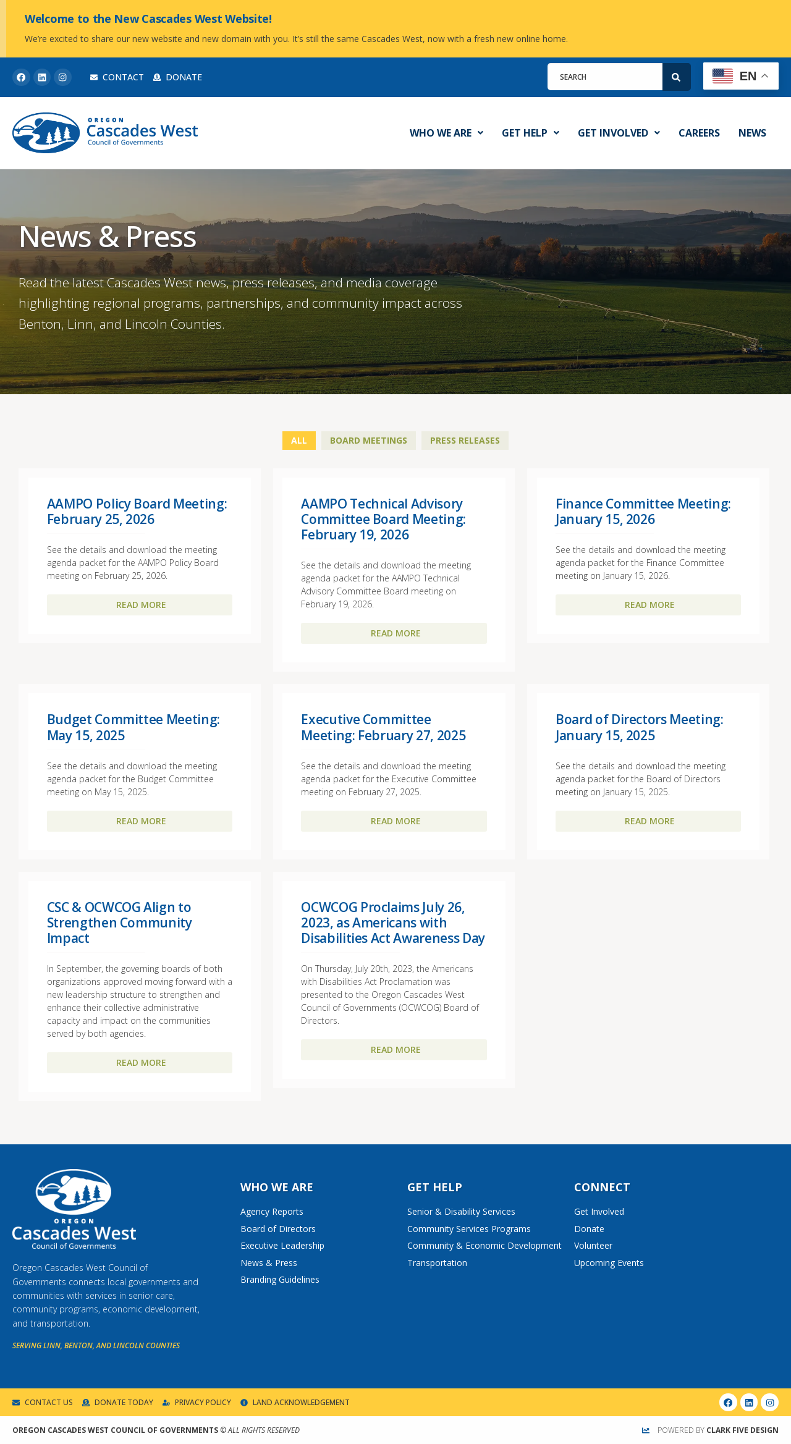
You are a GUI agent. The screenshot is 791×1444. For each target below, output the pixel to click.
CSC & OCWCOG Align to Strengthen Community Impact (119, 922)
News (752, 133)
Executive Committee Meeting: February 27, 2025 (383, 727)
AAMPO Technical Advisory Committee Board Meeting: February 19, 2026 (383, 519)
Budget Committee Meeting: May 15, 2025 (133, 727)
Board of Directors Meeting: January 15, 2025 (640, 727)
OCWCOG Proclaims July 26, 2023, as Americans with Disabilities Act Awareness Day (393, 922)
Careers (699, 133)
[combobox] (605, 76)
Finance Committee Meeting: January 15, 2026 (643, 511)
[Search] (676, 77)
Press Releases (465, 440)
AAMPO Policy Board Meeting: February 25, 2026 (137, 511)
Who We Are (446, 133)
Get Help (530, 133)
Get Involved (619, 133)
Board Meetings (368, 440)
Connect (602, 1187)
